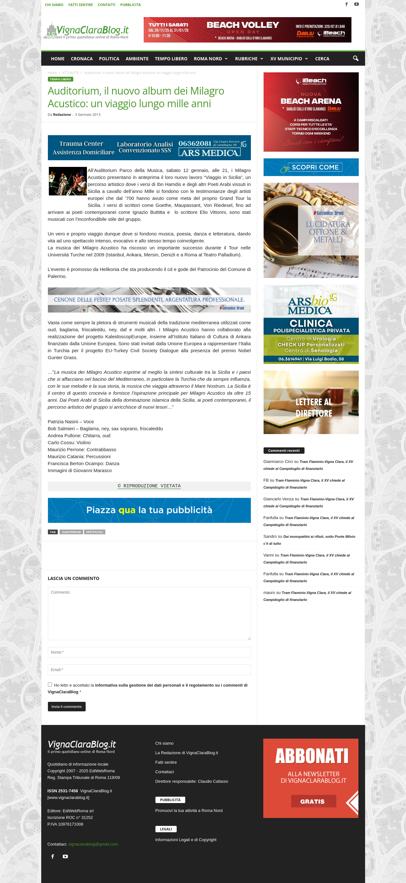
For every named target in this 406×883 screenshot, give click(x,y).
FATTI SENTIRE (80, 4)
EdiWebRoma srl (78, 810)
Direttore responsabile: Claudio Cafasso (191, 781)
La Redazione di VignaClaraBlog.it (186, 752)
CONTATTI (106, 4)
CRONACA (82, 59)
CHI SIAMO (54, 4)
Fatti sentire (166, 762)
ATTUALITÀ (70, 72)
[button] (356, 59)
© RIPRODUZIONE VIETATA (149, 486)
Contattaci (164, 771)
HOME (58, 59)
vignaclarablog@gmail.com (93, 844)
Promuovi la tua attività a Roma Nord (189, 810)
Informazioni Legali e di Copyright (186, 839)
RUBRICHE (249, 59)
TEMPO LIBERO (171, 59)
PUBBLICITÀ (130, 4)
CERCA (322, 59)
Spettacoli (94, 532)
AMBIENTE (137, 59)
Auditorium (71, 532)
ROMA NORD (211, 59)
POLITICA (109, 59)
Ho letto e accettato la (148, 688)
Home (52, 72)
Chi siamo (164, 743)
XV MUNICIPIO (289, 59)
